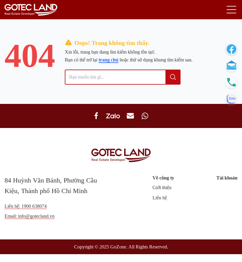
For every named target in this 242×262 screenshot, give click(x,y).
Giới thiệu (161, 187)
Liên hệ (159, 197)
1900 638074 (34, 206)
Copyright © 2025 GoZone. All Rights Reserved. (121, 246)
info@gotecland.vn (36, 216)
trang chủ (108, 59)
